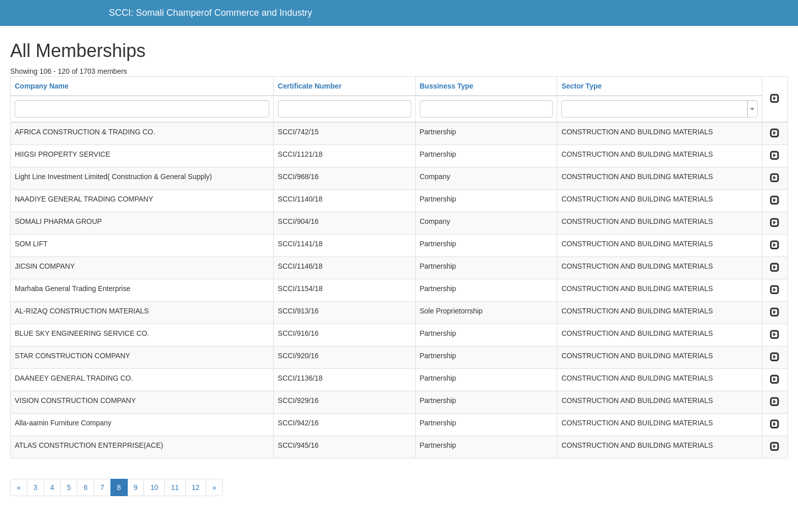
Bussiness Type (447, 86)
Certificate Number (309, 86)
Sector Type (581, 86)
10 (154, 487)
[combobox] (659, 109)
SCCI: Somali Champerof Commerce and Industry (210, 13)
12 (196, 487)
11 (175, 487)
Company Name (42, 86)
